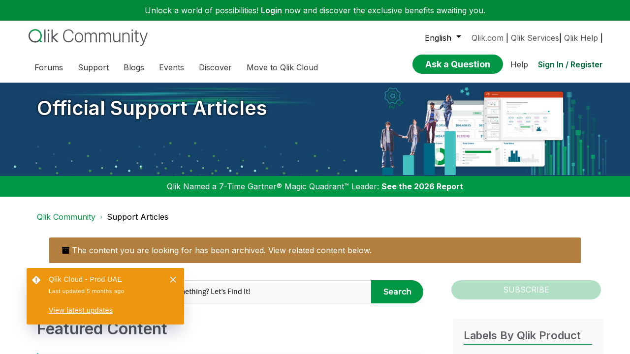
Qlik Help (581, 38)
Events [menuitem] (171, 67)
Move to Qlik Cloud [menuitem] (282, 67)
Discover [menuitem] (215, 67)
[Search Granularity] (82, 291)
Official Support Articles (152, 107)
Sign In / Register (570, 64)
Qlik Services (535, 38)
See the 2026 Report (422, 186)
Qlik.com (488, 38)
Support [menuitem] (93, 67)
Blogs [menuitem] (134, 67)
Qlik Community (66, 217)
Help (519, 64)
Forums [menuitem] (48, 67)
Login (271, 10)
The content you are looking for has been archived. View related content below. (217, 250)
